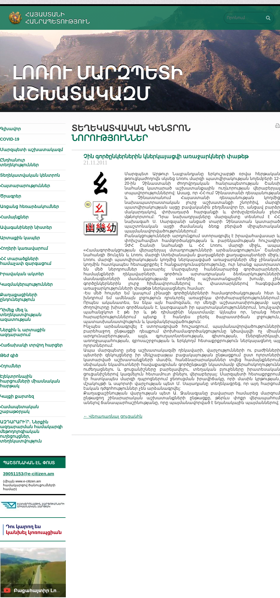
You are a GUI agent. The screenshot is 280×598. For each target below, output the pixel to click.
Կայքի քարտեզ (17, 396)
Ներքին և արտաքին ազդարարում (22, 332)
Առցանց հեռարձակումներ (29, 206)
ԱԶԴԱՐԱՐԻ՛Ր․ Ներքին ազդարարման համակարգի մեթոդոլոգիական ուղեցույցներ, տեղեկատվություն (31, 431)
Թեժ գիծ (9, 355)
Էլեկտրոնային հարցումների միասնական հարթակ (30, 381)
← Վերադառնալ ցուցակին (112, 416)
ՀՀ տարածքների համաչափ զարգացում (25, 261)
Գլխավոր (10, 128)
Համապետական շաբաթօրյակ (19, 409)
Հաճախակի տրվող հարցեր (31, 345)
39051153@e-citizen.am (28, 473)
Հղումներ (10, 366)
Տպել (277, 125)
